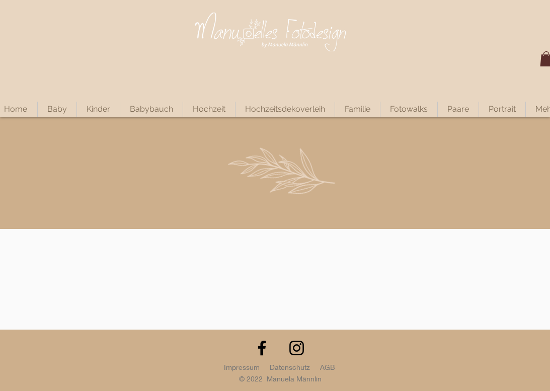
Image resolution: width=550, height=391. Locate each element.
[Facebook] (262, 348)
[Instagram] (296, 348)
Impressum (242, 367)
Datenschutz (290, 367)
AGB (327, 367)
